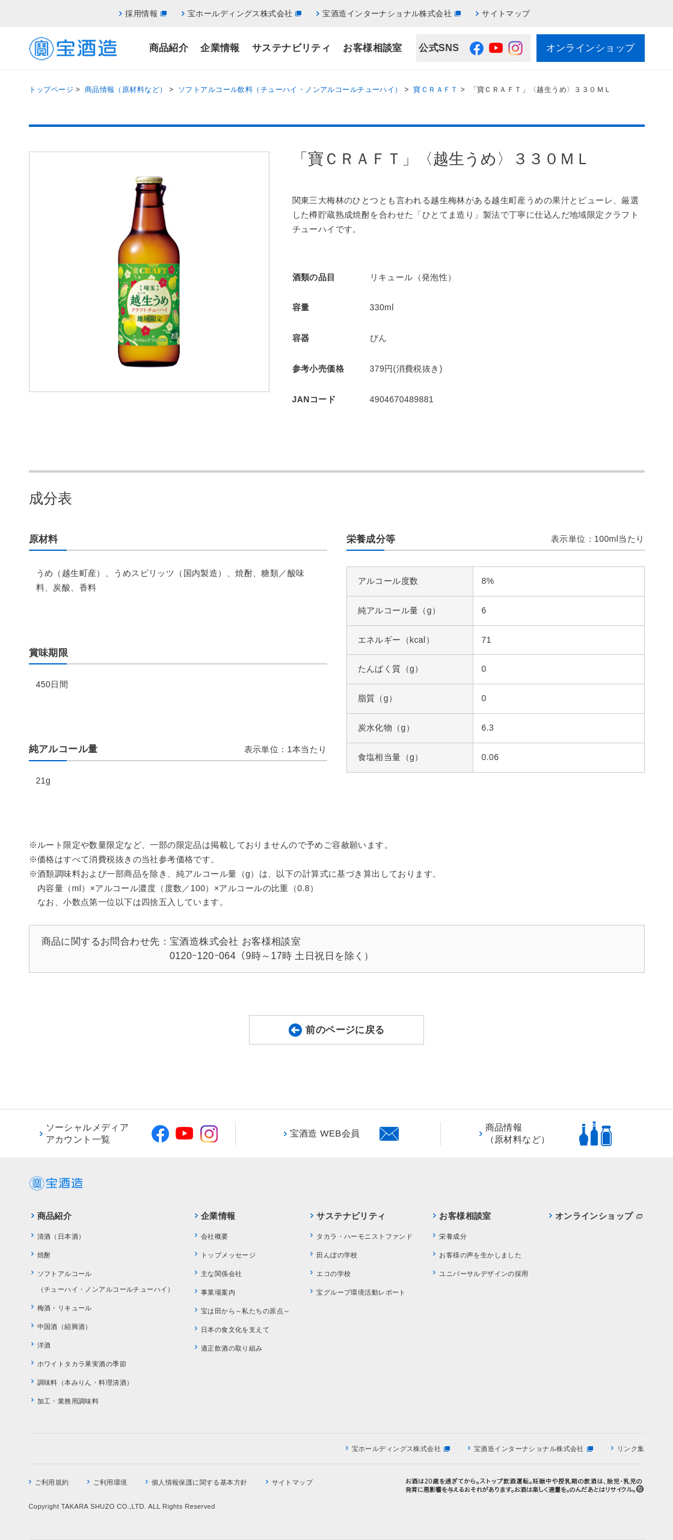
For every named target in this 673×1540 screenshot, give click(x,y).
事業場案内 (218, 1292)
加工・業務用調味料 (68, 1401)
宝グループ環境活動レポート (360, 1292)
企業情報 (220, 48)
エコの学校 (333, 1273)
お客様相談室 (372, 48)
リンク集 (631, 1448)
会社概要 (215, 1236)
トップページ (51, 89)
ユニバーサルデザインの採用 (483, 1273)
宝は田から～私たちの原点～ (245, 1311)
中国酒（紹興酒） (64, 1326)
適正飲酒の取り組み (232, 1348)
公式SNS (439, 48)
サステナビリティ (291, 48)
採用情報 (141, 13)
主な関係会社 (221, 1273)
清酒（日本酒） (61, 1236)
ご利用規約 (52, 1482)
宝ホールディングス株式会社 (240, 13)
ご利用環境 (110, 1482)
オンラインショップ (590, 48)
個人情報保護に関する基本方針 (200, 1482)
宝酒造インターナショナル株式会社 (387, 13)
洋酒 (44, 1345)
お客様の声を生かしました (480, 1255)
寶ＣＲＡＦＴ (435, 89)
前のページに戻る (345, 1030)
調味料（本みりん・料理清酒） (85, 1382)
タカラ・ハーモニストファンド (364, 1236)
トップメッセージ (228, 1255)
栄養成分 (453, 1236)
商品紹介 (169, 48)
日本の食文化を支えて (235, 1329)
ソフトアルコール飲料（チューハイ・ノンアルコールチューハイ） (290, 89)
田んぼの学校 (337, 1255)
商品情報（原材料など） (126, 89)
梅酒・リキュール (64, 1307)
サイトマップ (506, 13)
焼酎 (44, 1255)
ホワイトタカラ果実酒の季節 (81, 1363)
